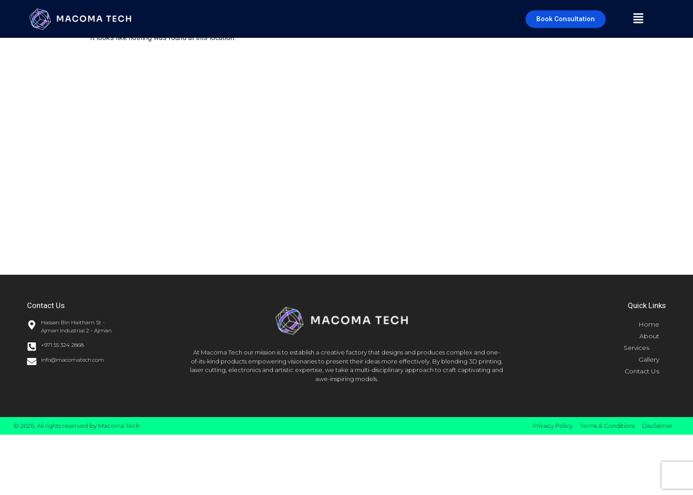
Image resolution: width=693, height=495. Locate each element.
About (649, 336)
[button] (638, 19)
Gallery (649, 359)
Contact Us (642, 371)
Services (641, 348)
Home (649, 324)
